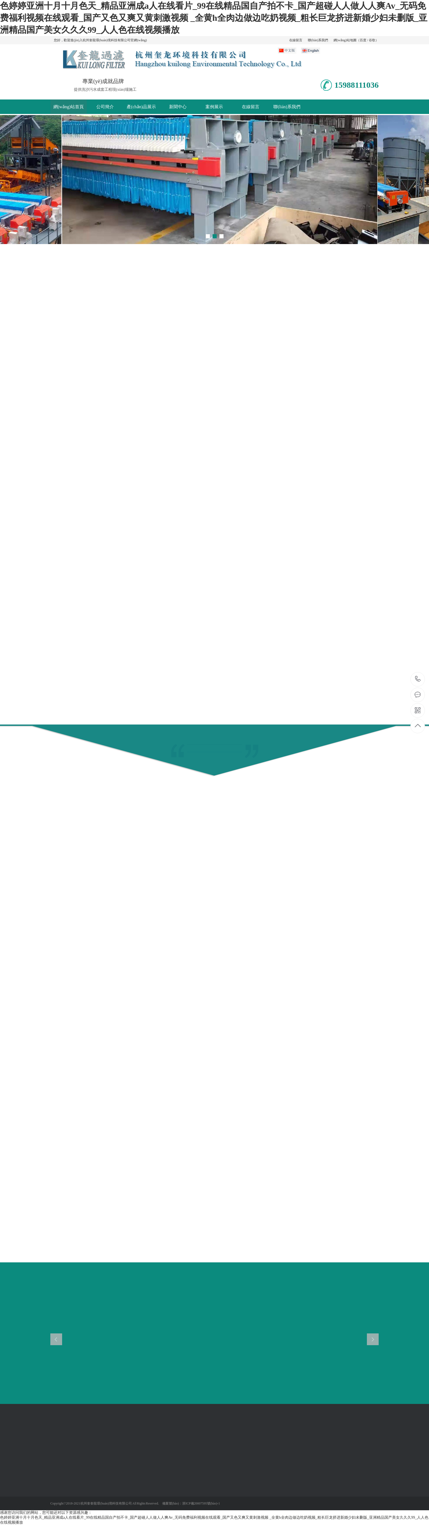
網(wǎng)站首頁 (68, 106)
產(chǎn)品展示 (141, 106)
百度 (363, 40)
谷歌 (372, 40)
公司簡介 (105, 106)
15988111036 (418, 679)
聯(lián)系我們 (318, 40)
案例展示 (214, 106)
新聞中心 (178, 106)
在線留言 (295, 40)
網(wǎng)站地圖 (345, 40)
